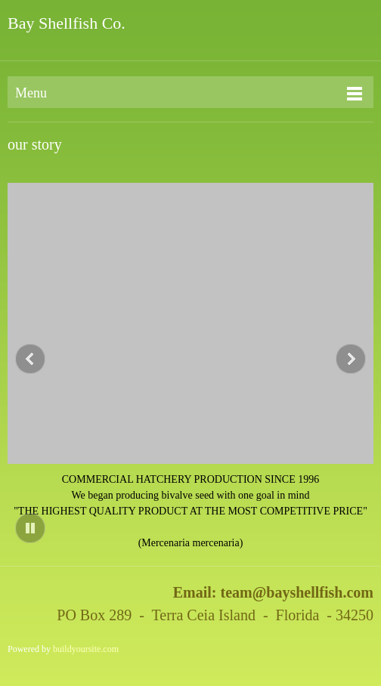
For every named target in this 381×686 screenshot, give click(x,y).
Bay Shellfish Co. (66, 23)
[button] (190, 367)
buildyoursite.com (86, 649)
